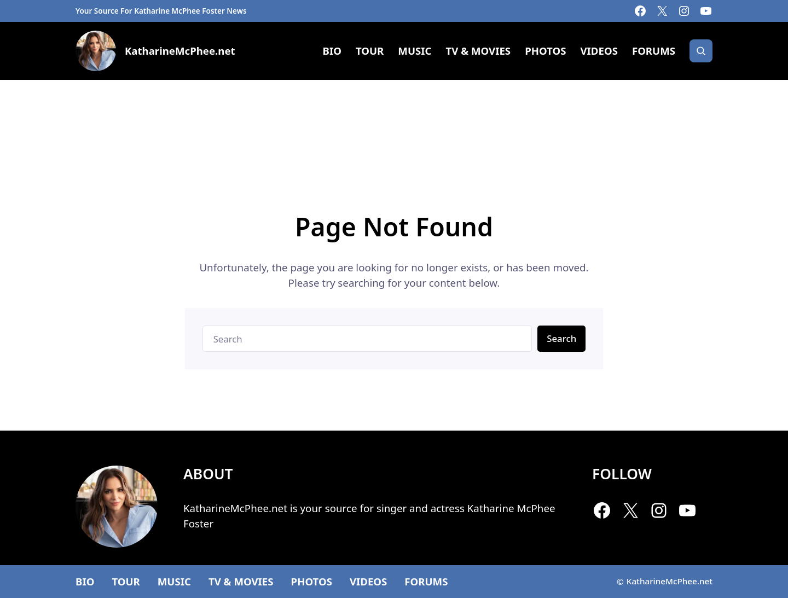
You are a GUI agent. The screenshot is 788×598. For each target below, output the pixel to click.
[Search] (701, 50)
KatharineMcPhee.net (180, 50)
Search (561, 338)
